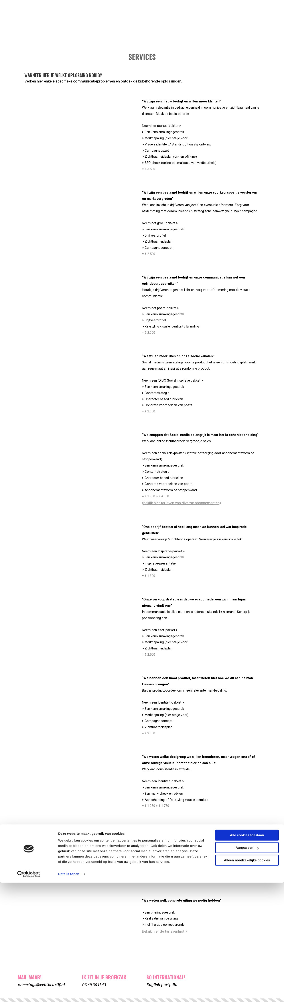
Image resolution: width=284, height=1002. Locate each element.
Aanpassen (247, 967)
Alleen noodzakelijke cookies (247, 979)
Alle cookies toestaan (247, 954)
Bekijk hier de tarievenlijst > (164, 931)
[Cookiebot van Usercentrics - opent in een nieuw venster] (28, 993)
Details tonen (68, 993)
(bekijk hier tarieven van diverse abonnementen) (181, 503)
